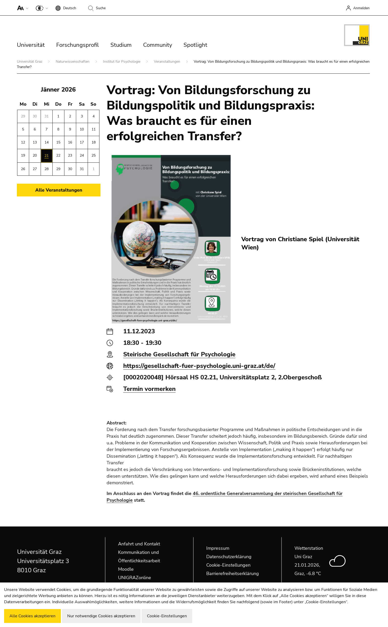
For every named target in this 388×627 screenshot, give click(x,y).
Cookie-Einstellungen (228, 565)
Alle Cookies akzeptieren (32, 616)
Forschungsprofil (77, 45)
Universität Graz (30, 61)
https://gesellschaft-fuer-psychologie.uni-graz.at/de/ (199, 366)
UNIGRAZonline (134, 578)
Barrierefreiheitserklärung (232, 573)
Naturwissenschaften (73, 61)
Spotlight (195, 45)
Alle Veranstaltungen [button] (58, 190)
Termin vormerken (149, 389)
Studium (121, 45)
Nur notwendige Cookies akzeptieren (101, 616)
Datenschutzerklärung (229, 557)
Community (157, 45)
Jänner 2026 (58, 89)
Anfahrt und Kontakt (139, 544)
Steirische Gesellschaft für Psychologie (179, 354)
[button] (21, 7)
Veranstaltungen (167, 61)
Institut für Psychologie (122, 61)
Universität (31, 45)
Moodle (126, 569)
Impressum (217, 548)
